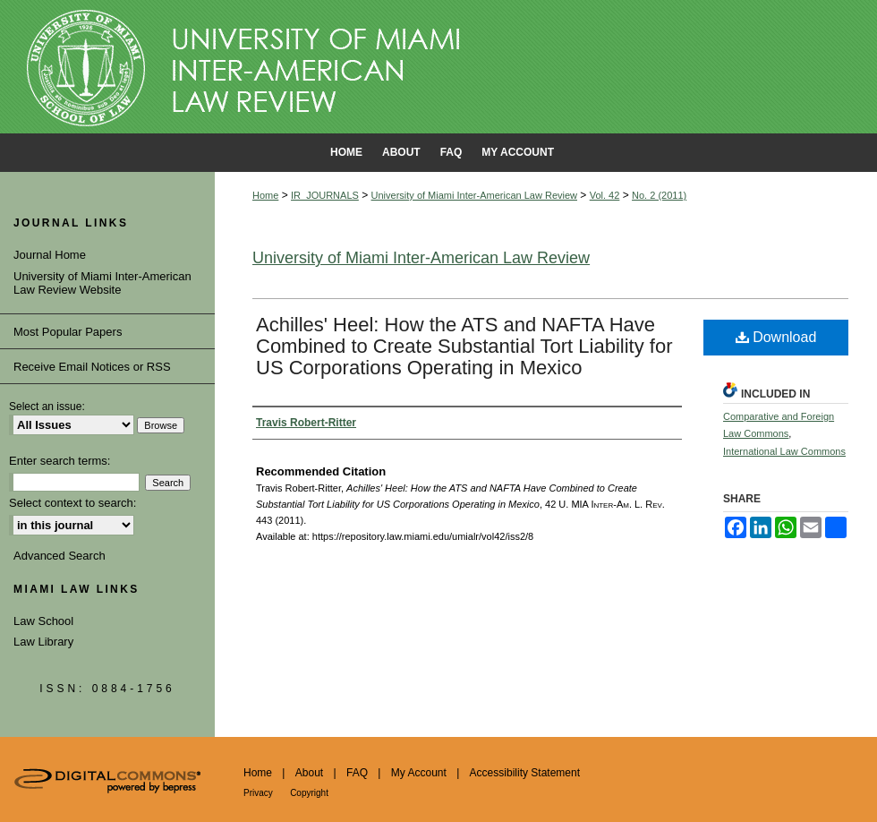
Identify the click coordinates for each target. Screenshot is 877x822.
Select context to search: (72, 502)
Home (265, 195)
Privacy (258, 793)
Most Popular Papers (67, 331)
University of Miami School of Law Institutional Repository (438, 67)
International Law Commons (784, 451)
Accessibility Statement (525, 772)
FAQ (357, 772)
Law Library (43, 641)
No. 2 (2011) (659, 195)
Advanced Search (59, 555)
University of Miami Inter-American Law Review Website (102, 283)
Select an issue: (47, 406)
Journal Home (49, 254)
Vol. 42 (605, 195)
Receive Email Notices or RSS (92, 366)
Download (776, 337)
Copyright (309, 793)
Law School (43, 621)
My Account (419, 772)
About (309, 772)
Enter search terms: (59, 460)
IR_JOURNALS (325, 195)
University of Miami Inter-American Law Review (474, 195)
